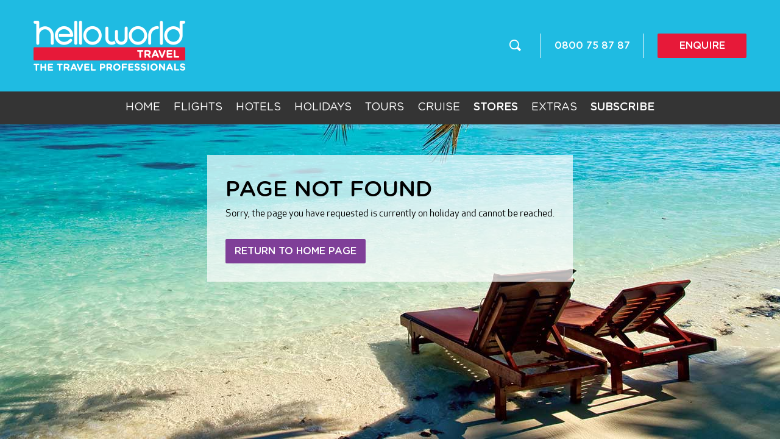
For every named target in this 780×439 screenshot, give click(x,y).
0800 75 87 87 (592, 46)
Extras (554, 107)
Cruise (438, 107)
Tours (384, 107)
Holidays (323, 107)
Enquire (702, 46)
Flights (198, 107)
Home (143, 107)
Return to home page (295, 251)
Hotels (258, 107)
